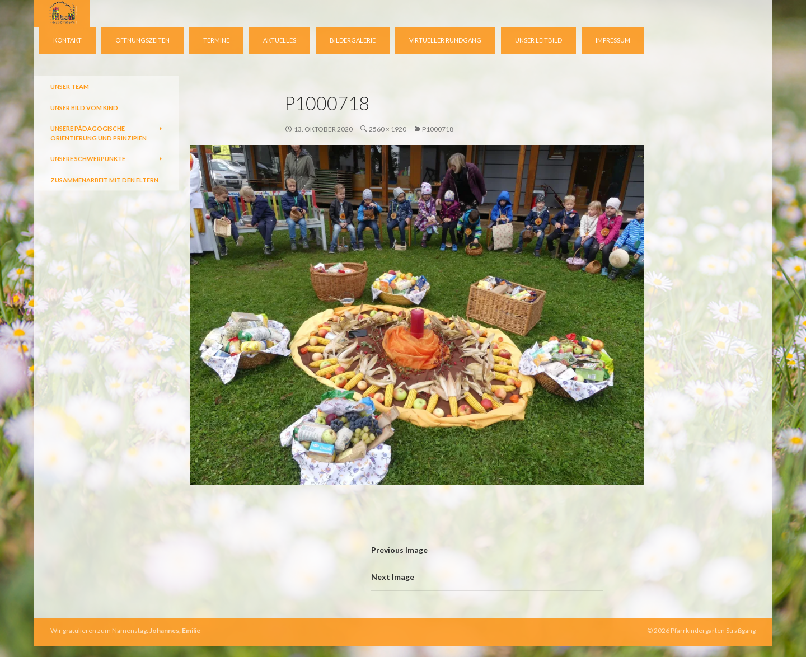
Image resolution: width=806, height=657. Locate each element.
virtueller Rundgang (445, 40)
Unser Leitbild (538, 40)
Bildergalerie (353, 40)
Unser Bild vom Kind (84, 107)
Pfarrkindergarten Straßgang (713, 630)
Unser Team (69, 86)
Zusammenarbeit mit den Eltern (104, 180)
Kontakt (67, 40)
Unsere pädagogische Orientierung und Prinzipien (98, 133)
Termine (216, 40)
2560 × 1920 (387, 129)
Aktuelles (279, 40)
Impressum (613, 40)
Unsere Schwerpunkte (87, 158)
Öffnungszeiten (142, 40)
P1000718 (437, 129)
